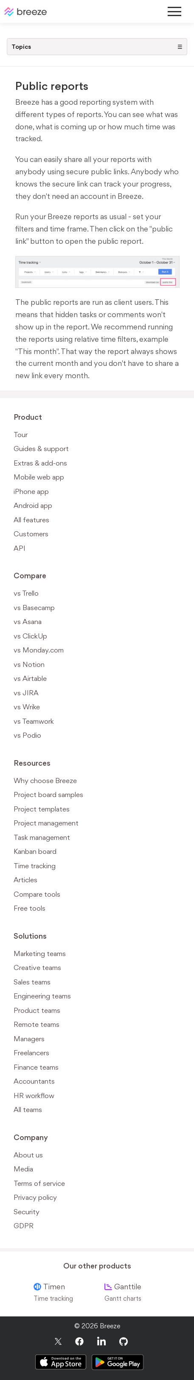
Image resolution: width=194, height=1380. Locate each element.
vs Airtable (30, 678)
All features (31, 520)
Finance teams (36, 1067)
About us (28, 1155)
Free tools (29, 908)
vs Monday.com (39, 650)
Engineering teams (42, 996)
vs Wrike (27, 707)
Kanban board (35, 851)
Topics (97, 46)
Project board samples (48, 794)
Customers (31, 534)
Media (23, 1169)
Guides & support (41, 448)
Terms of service (39, 1183)
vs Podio (27, 735)
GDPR (24, 1225)
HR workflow (34, 1095)
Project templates (42, 809)
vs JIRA (26, 693)
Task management (42, 837)
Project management (46, 823)
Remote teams (36, 1024)
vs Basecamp (34, 607)
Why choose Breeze (45, 780)
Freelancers (31, 1052)
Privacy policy (35, 1197)
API (19, 548)
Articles (25, 879)
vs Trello (26, 593)
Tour (21, 434)
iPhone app (31, 491)
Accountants (34, 1081)
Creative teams (37, 967)
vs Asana (28, 621)
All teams (28, 1109)
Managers (29, 1038)
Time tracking (35, 865)
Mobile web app (39, 477)
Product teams (37, 1010)
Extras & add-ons (40, 463)
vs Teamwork (34, 721)
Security (26, 1211)
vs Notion (29, 664)
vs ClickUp (30, 636)
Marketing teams (40, 953)
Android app (33, 505)
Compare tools (37, 894)
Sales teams (32, 982)
